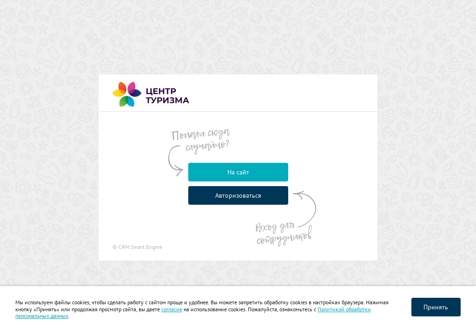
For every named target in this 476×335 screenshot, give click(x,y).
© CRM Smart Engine (137, 246)
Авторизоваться (238, 195)
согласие (171, 309)
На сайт (238, 172)
